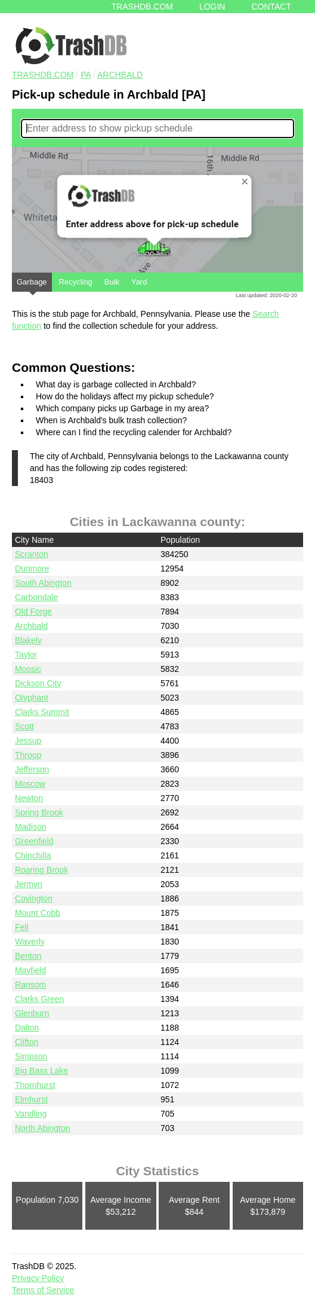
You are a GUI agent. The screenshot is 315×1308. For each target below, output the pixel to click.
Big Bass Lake (42, 1070)
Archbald (120, 75)
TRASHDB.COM (42, 75)
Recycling (75, 281)
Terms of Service (43, 1290)
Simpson (31, 1056)
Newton (29, 798)
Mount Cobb (37, 913)
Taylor (26, 654)
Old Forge (33, 611)
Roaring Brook (42, 870)
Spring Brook (39, 812)
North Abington (42, 1128)
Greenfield (34, 841)
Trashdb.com (142, 6)
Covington (33, 898)
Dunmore (32, 568)
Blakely (28, 640)
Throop (28, 755)
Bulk (111, 281)
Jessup (28, 740)
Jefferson (32, 769)
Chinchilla (33, 855)
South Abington (43, 583)
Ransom (30, 984)
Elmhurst (31, 1099)
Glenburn (32, 1013)
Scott (24, 726)
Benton (28, 956)
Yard (139, 281)
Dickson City (38, 683)
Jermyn (28, 884)
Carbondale (36, 597)
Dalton (27, 1027)
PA (86, 75)
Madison (31, 827)
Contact (271, 6)
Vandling (31, 1113)
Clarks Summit (42, 712)
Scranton (31, 554)
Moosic (28, 669)
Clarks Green (39, 999)
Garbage (32, 284)
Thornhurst (35, 1085)
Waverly (30, 941)
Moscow (30, 784)
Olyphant (31, 697)
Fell (22, 927)
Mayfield (30, 970)
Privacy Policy (38, 1278)
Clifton (27, 1042)
